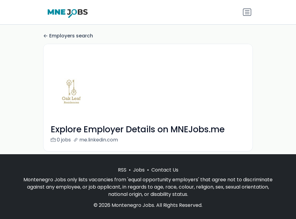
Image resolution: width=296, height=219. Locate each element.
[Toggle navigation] (247, 12)
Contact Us (164, 169)
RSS (122, 169)
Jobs (139, 169)
